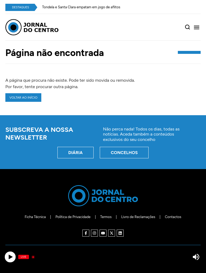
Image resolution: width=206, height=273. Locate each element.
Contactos (173, 217)
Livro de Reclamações (138, 217)
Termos (106, 217)
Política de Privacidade (73, 217)
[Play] (10, 257)
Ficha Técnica (35, 217)
